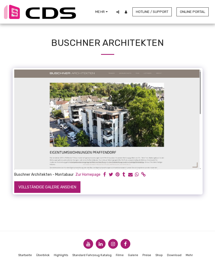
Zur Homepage (88, 174)
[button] (118, 12)
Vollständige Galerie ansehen (47, 187)
